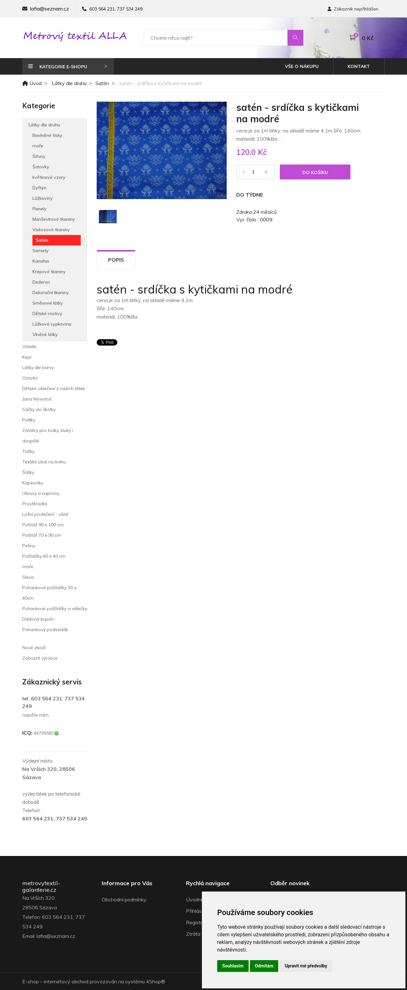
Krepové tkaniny (49, 271)
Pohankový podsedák (45, 629)
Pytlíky (28, 420)
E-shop (30, 981)
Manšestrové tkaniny (53, 219)
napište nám (35, 715)
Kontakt (359, 66)
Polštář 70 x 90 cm (41, 535)
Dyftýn (39, 188)
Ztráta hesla (200, 934)
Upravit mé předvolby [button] (306, 965)
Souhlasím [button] (233, 965)
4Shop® (155, 981)
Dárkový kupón (38, 619)
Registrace (198, 922)
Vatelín (29, 346)
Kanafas (40, 261)
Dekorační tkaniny (50, 292)
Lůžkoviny (42, 198)
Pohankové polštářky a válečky (54, 608)
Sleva (28, 577)
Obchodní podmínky (124, 899)
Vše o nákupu (302, 66)
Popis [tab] (116, 260)
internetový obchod (66, 981)
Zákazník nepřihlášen (353, 9)
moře (37, 146)
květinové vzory (49, 177)
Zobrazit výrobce (40, 658)
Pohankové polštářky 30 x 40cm (49, 593)
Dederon (41, 282)
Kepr (27, 357)
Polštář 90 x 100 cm (43, 525)
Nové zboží (33, 647)
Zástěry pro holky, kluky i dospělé (47, 436)
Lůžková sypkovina (51, 324)
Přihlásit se (198, 911)
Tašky (28, 451)
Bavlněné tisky (47, 135)
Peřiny (28, 546)
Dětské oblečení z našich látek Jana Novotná (53, 394)
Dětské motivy (47, 313)
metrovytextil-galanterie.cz (41, 886)
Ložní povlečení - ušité (45, 514)
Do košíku (315, 172)
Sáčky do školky (39, 409)
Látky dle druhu (69, 83)
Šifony (38, 156)
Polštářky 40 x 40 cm (44, 556)
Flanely (39, 209)
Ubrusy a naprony (40, 493)
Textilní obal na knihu (44, 462)
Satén (102, 83)
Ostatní (30, 378)
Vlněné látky (45, 334)
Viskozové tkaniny (51, 229)
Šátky (28, 472)
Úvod (32, 83)
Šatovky (40, 167)
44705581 (46, 733)
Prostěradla (34, 504)
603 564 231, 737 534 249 (115, 9)
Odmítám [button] (264, 965)
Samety (40, 250)
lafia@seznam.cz (49, 8)
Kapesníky (32, 483)
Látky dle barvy (38, 367)
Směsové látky (47, 303)
